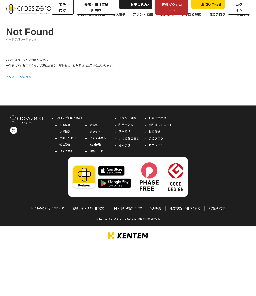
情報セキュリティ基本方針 (89, 208)
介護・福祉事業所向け (96, 7)
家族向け (62, 7)
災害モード (96, 151)
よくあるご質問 (128, 138)
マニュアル (155, 145)
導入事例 (124, 145)
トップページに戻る (18, 77)
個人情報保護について (128, 208)
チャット (95, 132)
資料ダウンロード (172, 7)
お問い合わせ (157, 118)
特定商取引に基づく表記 (185, 208)
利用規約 (155, 208)
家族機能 (95, 145)
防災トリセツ (67, 138)
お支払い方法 (217, 208)
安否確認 (65, 125)
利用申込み (125, 125)
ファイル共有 (97, 138)
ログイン (239, 7)
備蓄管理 (65, 145)
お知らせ (154, 131)
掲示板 (93, 125)
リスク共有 (66, 151)
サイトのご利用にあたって (47, 208)
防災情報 (65, 132)
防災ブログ (155, 138)
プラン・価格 (127, 118)
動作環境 (124, 131)
